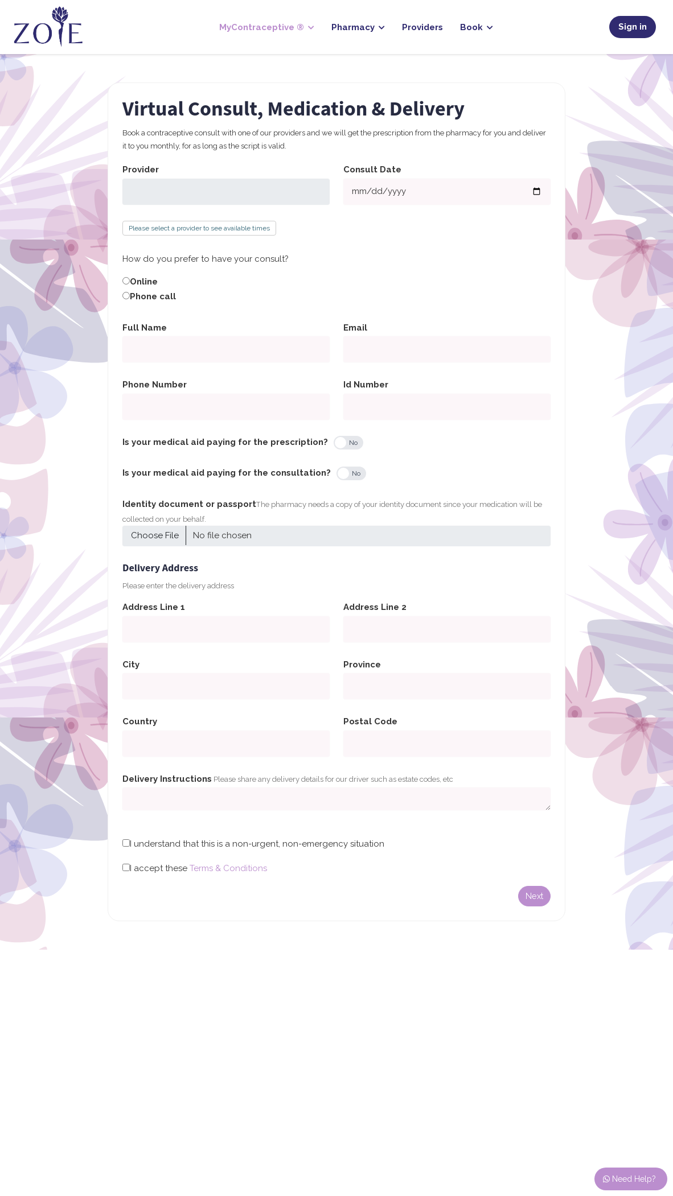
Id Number (365, 385)
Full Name (144, 328)
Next (534, 896)
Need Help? (629, 1178)
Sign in (632, 27)
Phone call (153, 296)
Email (355, 328)
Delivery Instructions (167, 779)
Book (476, 27)
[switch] (348, 442)
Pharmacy (358, 27)
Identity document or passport (189, 504)
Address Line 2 (375, 607)
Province (362, 664)
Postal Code (370, 721)
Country (139, 721)
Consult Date (372, 169)
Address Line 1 (153, 607)
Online (144, 282)
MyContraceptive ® (266, 27)
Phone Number (154, 385)
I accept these (198, 868)
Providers (422, 27)
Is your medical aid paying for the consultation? (226, 473)
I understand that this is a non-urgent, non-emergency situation (257, 844)
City (130, 664)
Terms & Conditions (228, 868)
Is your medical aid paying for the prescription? (225, 442)
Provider (140, 169)
